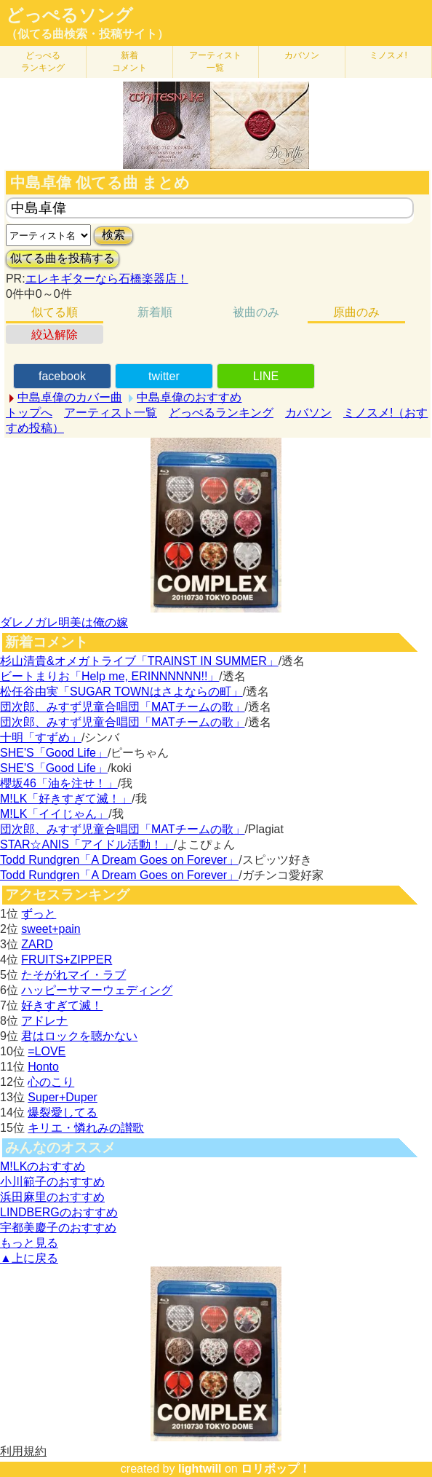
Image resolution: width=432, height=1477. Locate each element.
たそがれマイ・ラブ (73, 975)
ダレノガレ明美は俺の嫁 (64, 622)
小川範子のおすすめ (52, 1181)
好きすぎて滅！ (62, 1005)
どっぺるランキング (221, 412)
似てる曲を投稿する (62, 258)
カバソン (301, 55)
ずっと (38, 913)
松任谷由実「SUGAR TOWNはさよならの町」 (121, 691)
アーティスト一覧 (110, 412)
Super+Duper (62, 1097)
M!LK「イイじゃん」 (54, 814)
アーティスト (215, 61)
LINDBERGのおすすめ (59, 1212)
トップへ (29, 412)
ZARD (37, 944)
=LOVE (46, 1051)
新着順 (154, 312)
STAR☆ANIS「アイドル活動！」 (87, 844)
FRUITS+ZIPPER (66, 959)
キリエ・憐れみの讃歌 (86, 1128)
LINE (266, 376)
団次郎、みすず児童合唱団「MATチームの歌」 (122, 707)
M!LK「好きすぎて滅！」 (66, 798)
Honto (43, 1066)
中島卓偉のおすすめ (189, 397)
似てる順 (54, 312)
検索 (113, 235)
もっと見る (29, 1243)
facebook (62, 376)
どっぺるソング (69, 15)
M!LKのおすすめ (42, 1166)
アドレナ (44, 1021)
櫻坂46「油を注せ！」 (59, 783)
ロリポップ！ (276, 1468)
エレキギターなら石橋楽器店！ (106, 278)
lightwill (200, 1468)
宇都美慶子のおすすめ (58, 1227)
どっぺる (43, 61)
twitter (164, 376)
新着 (129, 61)
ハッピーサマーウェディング (96, 990)
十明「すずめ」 (40, 737)
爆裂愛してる (62, 1112)
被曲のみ (256, 312)
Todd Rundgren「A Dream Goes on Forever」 (119, 860)
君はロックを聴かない (79, 1036)
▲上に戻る (29, 1258)
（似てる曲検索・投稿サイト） (87, 34)
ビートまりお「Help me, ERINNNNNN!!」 (109, 676)
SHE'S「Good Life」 (54, 753)
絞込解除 (54, 334)
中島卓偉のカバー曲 (69, 397)
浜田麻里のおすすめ (52, 1197)
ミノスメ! (388, 55)
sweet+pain (50, 929)
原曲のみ (356, 312)
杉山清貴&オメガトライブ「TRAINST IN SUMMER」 (139, 661)
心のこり (51, 1082)
